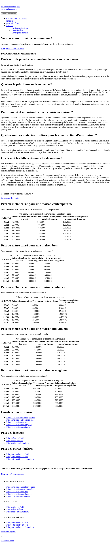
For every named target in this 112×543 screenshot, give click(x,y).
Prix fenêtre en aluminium (17, 443)
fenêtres (9, 21)
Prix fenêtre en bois (14, 440)
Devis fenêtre (17, 30)
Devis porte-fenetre (20, 33)
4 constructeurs (12, 48)
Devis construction (20, 28)
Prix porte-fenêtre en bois (17, 456)
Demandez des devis (10, 198)
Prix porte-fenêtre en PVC (17, 454)
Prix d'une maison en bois (17, 422)
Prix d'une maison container (18, 427)
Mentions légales (8, 532)
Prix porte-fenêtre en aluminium (20, 459)
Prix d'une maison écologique (18, 424)
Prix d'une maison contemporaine (20, 417)
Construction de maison (16, 18)
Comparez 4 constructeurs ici (72, 209)
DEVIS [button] (9, 25)
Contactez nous (7, 541)
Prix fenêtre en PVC (15, 438)
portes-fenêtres (12, 23)
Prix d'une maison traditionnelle (19, 420)
